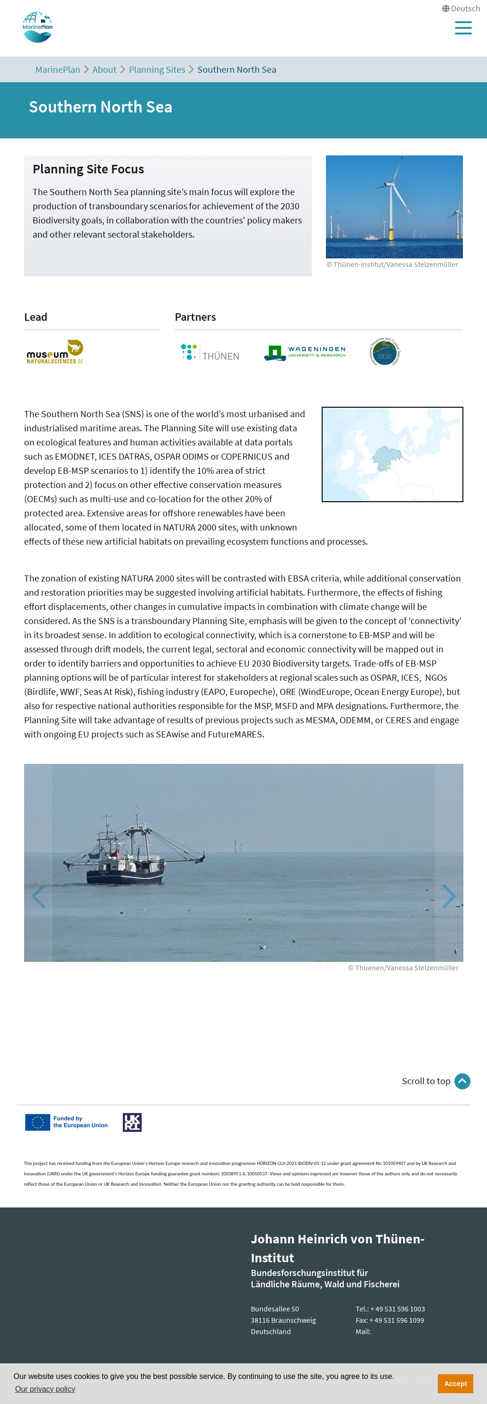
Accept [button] (455, 1383)
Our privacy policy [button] (45, 1389)
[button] (449, 896)
